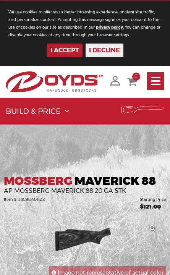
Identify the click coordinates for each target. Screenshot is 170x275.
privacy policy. (110, 27)
